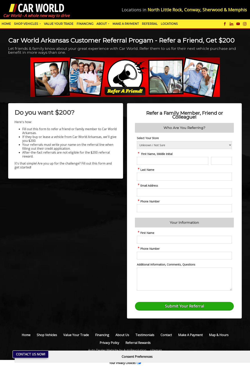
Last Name (145, 170)
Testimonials (144, 335)
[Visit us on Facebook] (225, 24)
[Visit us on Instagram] (245, 24)
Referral (150, 24)
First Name (145, 233)
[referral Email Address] (184, 192)
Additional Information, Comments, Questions (166, 264)
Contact (166, 335)
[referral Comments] (184, 279)
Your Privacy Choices (125, 363)
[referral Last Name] (184, 177)
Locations (169, 24)
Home (6, 24)
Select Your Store (148, 138)
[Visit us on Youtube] (238, 24)
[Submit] (184, 306)
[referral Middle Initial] (221, 161)
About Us (122, 335)
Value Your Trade (58, 24)
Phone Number (148, 201)
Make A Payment (125, 24)
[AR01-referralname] (184, 240)
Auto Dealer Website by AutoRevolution (117, 350)
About (101, 24)
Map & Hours (219, 335)
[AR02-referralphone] (184, 256)
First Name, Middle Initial (154, 154)
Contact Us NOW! (30, 354)
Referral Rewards (138, 343)
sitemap (156, 350)
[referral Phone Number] (184, 208)
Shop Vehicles (26, 24)
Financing (85, 24)
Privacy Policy (109, 343)
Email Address (147, 185)
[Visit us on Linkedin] (231, 24)
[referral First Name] (172, 161)
